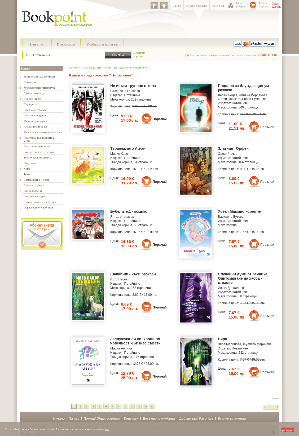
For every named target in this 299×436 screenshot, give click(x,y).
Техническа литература (38, 157)
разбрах (287, 430)
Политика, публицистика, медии (39, 139)
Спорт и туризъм (34, 185)
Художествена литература (39, 87)
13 (152, 406)
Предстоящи (66, 44)
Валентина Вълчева (125, 91)
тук (107, 429)
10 (131, 406)
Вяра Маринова (229, 344)
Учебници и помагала (102, 44)
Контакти (218, 5)
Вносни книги (32, 98)
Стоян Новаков (229, 99)
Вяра (222, 339)
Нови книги (37, 44)
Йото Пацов (119, 279)
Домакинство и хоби (36, 179)
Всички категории (232, 418)
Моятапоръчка (264, 5)
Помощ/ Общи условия (102, 418)
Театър (28, 174)
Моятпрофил (240, 5)
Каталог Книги (91, 67)
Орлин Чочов (227, 154)
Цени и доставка (196, 5)
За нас (177, 5)
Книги (25, 68)
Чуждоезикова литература (40, 201)
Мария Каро (119, 154)
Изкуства (29, 163)
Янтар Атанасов (122, 217)
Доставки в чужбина (159, 418)
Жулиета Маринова (257, 344)
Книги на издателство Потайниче (126, 67)
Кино (27, 168)
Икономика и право (36, 126)
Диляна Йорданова (253, 95)
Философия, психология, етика (43, 132)
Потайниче (132, 95)
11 (138, 406)
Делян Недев (227, 95)
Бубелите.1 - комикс (128, 211)
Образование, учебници (38, 207)
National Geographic (36, 115)
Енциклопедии (33, 190)
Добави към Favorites (196, 418)
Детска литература (35, 93)
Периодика (30, 104)
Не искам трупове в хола (133, 86)
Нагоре (275, 397)
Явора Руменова (254, 99)
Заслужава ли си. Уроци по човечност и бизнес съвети (135, 341)
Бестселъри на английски (39, 76)
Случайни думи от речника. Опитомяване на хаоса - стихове (243, 278)
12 (145, 406)
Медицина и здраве (35, 120)
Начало (73, 67)
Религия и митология (37, 146)
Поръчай (160, 119)
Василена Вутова (231, 217)
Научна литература (35, 109)
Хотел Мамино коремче (239, 211)
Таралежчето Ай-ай (128, 148)
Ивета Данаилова (231, 288)
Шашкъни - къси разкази (133, 274)
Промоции (30, 82)
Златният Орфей (233, 148)
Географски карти (35, 196)
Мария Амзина (121, 348)
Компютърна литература (39, 151)
